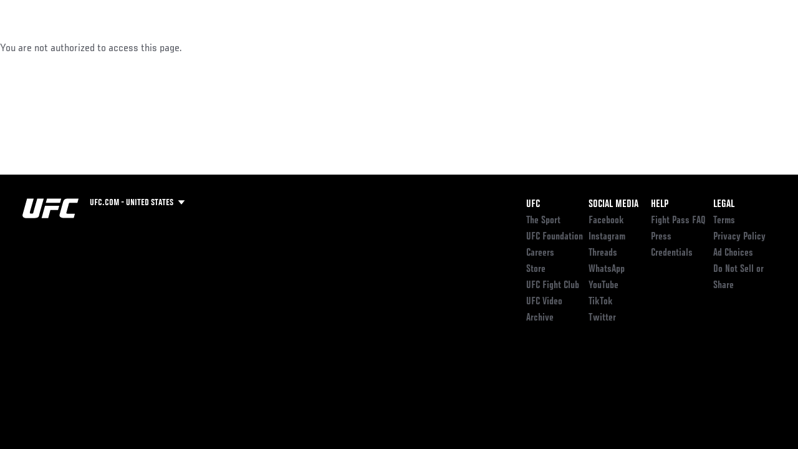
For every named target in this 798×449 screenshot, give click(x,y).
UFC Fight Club (552, 285)
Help (659, 204)
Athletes (142, 47)
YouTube (603, 285)
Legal (723, 204)
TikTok (601, 301)
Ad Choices (733, 253)
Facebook (606, 220)
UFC (533, 204)
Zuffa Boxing (668, 47)
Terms (724, 220)
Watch (608, 47)
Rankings (87, 47)
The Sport (543, 220)
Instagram (607, 237)
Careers (540, 253)
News (191, 47)
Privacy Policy (739, 237)
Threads (603, 253)
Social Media (613, 204)
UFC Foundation (554, 237)
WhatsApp (607, 269)
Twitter (602, 318)
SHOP (723, 47)
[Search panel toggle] (757, 47)
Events (34, 47)
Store (536, 269)
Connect (557, 47)
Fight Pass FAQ (678, 220)
